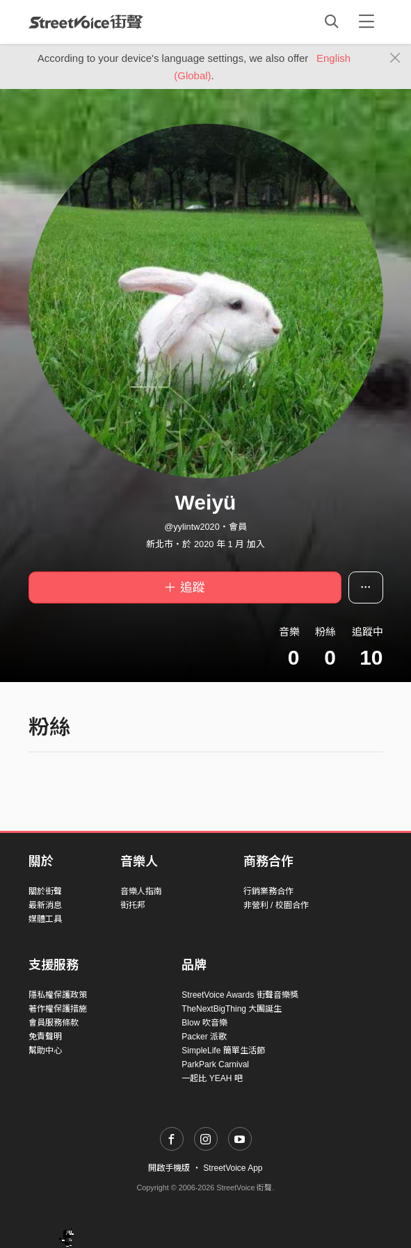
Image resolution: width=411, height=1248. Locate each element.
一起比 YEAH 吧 (212, 1078)
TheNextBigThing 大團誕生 (232, 1009)
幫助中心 (45, 1050)
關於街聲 (45, 891)
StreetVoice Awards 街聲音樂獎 (240, 995)
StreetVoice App (232, 1168)
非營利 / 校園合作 (276, 905)
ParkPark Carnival (215, 1064)
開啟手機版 (169, 1168)
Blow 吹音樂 (204, 1023)
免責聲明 (45, 1037)
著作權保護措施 (58, 1009)
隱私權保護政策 (58, 995)
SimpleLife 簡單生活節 (223, 1050)
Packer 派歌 (204, 1037)
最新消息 (45, 905)
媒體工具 (45, 919)
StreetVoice (86, 22)
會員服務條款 (54, 1023)
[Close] (395, 58)
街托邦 (132, 905)
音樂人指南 (141, 891)
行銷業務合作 (268, 891)
